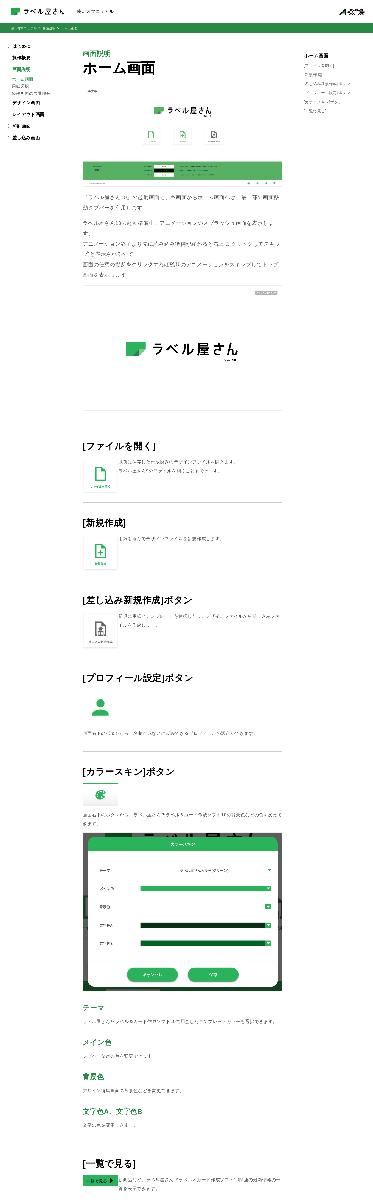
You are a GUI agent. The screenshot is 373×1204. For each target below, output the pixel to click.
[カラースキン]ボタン (323, 102)
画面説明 (49, 28)
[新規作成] (313, 74)
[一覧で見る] (315, 111)
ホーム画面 (316, 55)
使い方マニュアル (24, 28)
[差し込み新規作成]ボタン (327, 83)
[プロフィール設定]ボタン (327, 92)
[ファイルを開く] (319, 65)
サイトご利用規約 (336, 1158)
